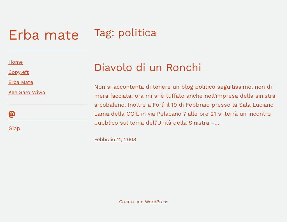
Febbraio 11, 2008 (115, 139)
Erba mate (43, 34)
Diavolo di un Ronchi (147, 67)
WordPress (156, 201)
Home (15, 62)
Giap (14, 128)
